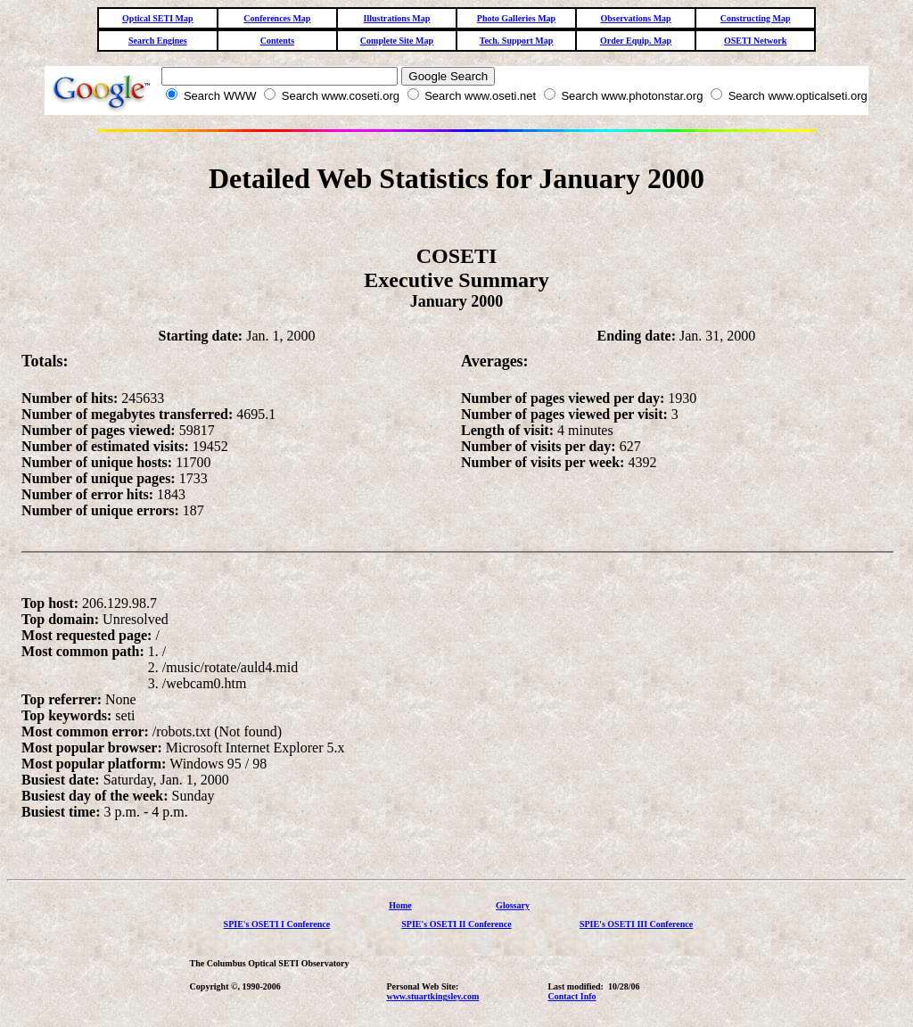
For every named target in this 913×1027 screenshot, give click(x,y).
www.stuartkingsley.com (432, 996)
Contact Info (571, 996)
